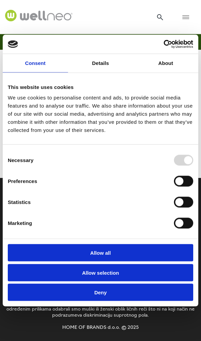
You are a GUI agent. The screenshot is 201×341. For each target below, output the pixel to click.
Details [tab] (100, 63)
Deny (100, 292)
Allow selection (100, 272)
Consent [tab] (35, 63)
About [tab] (165, 63)
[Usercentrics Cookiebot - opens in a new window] (163, 44)
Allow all (100, 253)
